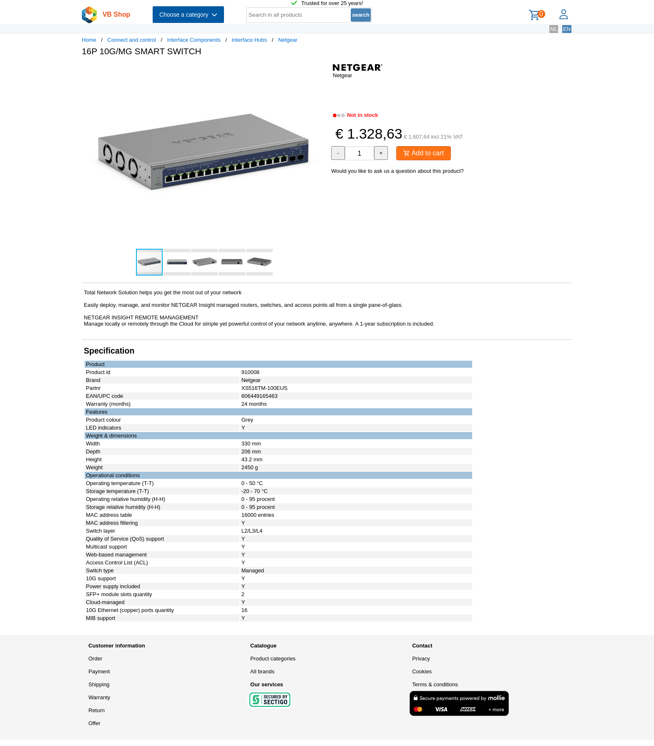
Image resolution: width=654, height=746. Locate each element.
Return (96, 710)
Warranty (99, 697)
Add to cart (423, 153)
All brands (262, 671)
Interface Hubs (249, 40)
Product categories (272, 658)
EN (567, 29)
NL (553, 29)
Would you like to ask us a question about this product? (397, 171)
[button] (319, 71)
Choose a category (188, 14)
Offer (94, 723)
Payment (99, 671)
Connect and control (132, 40)
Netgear (287, 40)
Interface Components (194, 40)
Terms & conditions (435, 684)
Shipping (99, 684)
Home (89, 40)
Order (95, 658)
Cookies (422, 671)
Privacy (421, 658)
